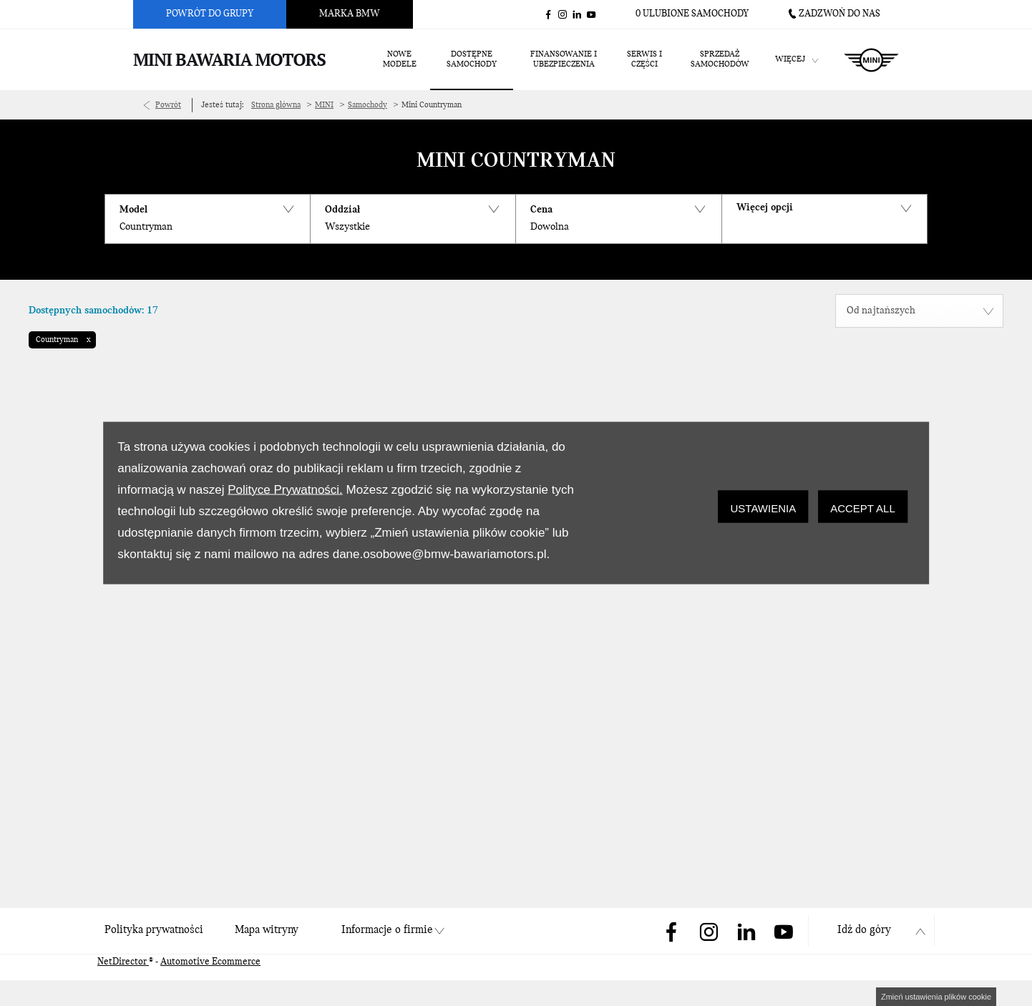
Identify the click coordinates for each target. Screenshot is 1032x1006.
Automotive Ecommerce (210, 962)
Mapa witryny (266, 930)
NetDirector (123, 962)
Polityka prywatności (153, 930)
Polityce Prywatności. (285, 490)
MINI (324, 105)
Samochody (367, 105)
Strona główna (276, 105)
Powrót (168, 105)
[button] (207, 219)
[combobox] (919, 311)
